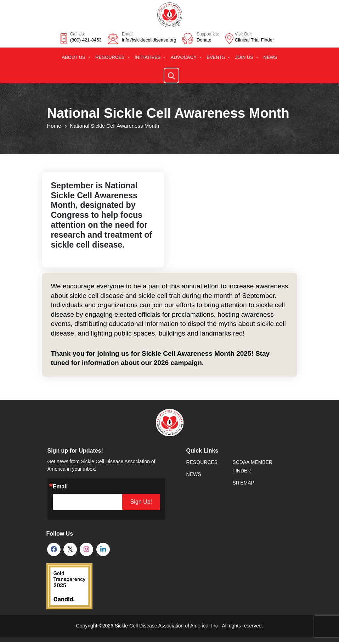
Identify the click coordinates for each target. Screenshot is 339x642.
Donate (204, 40)
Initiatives (147, 57)
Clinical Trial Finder (254, 40)
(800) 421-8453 (86, 40)
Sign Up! (143, 502)
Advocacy (184, 57)
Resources (109, 57)
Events (216, 57)
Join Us (244, 57)
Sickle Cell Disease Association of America (162, 626)
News (270, 57)
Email (60, 486)
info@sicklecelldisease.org (149, 40)
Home (54, 126)
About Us (73, 57)
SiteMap (243, 483)
